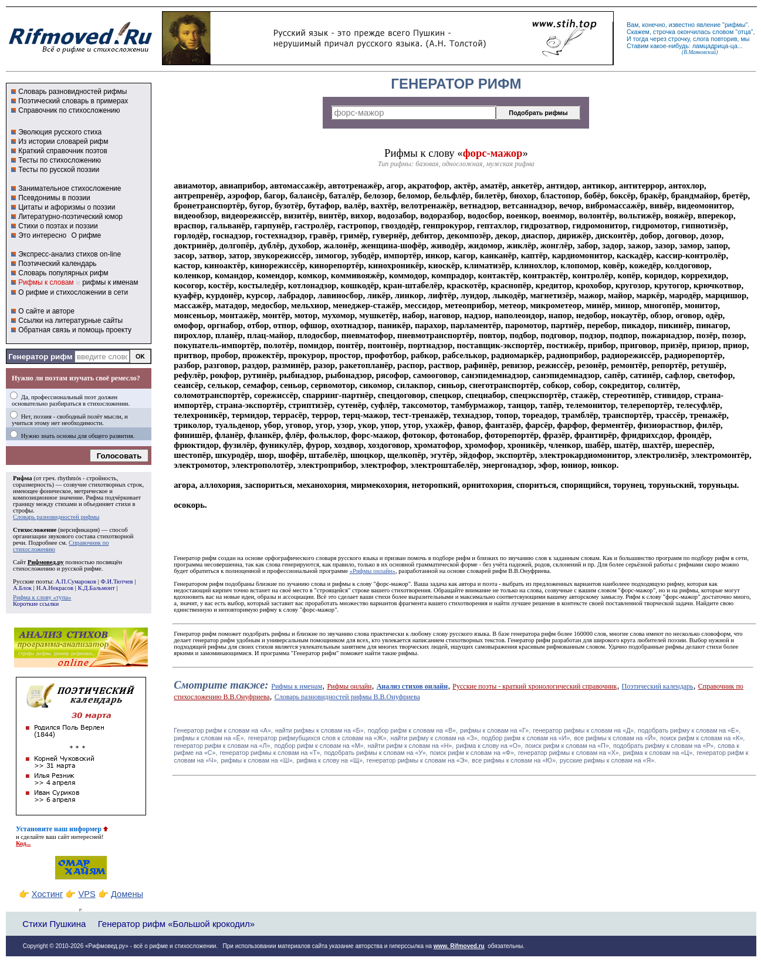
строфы (23, 510)
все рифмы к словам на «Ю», (514, 760)
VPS (86, 894)
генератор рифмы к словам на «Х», (569, 752)
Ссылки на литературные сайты (70, 320)
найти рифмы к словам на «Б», (320, 730)
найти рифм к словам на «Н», (410, 745)
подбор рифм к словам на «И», (527, 737)
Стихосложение (34, 530)
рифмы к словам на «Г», (495, 730)
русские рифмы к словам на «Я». (608, 760)
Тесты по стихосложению (59, 160)
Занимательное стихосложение (69, 188)
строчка (664, 31)
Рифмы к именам (296, 686)
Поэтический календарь (57, 263)
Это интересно (42, 235)
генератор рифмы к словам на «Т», (271, 752)
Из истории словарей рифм (63, 141)
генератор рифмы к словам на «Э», (418, 760)
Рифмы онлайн (349, 686)
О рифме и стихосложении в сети (73, 292)
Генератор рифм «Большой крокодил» (176, 924)
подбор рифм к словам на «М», (319, 745)
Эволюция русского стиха (60, 132)
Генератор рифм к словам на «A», (223, 730)
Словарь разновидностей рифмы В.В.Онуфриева (347, 697)
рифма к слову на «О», (489, 745)
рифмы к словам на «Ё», (209, 737)
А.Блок (22, 588)
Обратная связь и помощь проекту (74, 330)
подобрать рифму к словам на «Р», (664, 745)
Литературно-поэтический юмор (70, 217)
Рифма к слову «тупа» (42, 597)
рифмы (735, 24)
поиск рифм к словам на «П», (568, 745)
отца (744, 31)
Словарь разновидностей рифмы (72, 91)
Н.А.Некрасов (54, 588)
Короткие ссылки (36, 604)
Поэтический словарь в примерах (73, 101)
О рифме (86, 235)
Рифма (22, 478)
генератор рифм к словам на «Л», (223, 745)
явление (708, 24)
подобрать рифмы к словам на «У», (375, 752)
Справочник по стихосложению (69, 110)
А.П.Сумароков (75, 581)
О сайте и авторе (46, 311)
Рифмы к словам (45, 282)
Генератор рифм (40, 356)
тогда (640, 38)
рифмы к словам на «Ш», (257, 760)
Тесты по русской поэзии (58, 170)
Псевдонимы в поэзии (54, 198)
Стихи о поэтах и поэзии (57, 226)
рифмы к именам (110, 282)
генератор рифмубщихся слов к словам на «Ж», (318, 737)
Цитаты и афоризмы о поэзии (66, 207)
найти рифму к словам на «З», (435, 737)
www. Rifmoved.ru (459, 946)
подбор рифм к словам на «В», (413, 730)
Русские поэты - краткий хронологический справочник (534, 686)
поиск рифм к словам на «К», (702, 737)
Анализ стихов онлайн (412, 686)
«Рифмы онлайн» (372, 571)
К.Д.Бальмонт (96, 588)
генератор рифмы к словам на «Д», (584, 730)
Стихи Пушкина (54, 924)
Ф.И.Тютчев (116, 581)
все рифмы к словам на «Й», (616, 737)
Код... (23, 843)
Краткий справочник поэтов (62, 151)
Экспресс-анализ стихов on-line (69, 254)
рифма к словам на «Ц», (658, 752)
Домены (127, 894)
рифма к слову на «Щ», (330, 760)
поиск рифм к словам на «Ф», (473, 752)
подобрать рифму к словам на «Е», (689, 730)
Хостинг (47, 894)
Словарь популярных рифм (63, 273)
